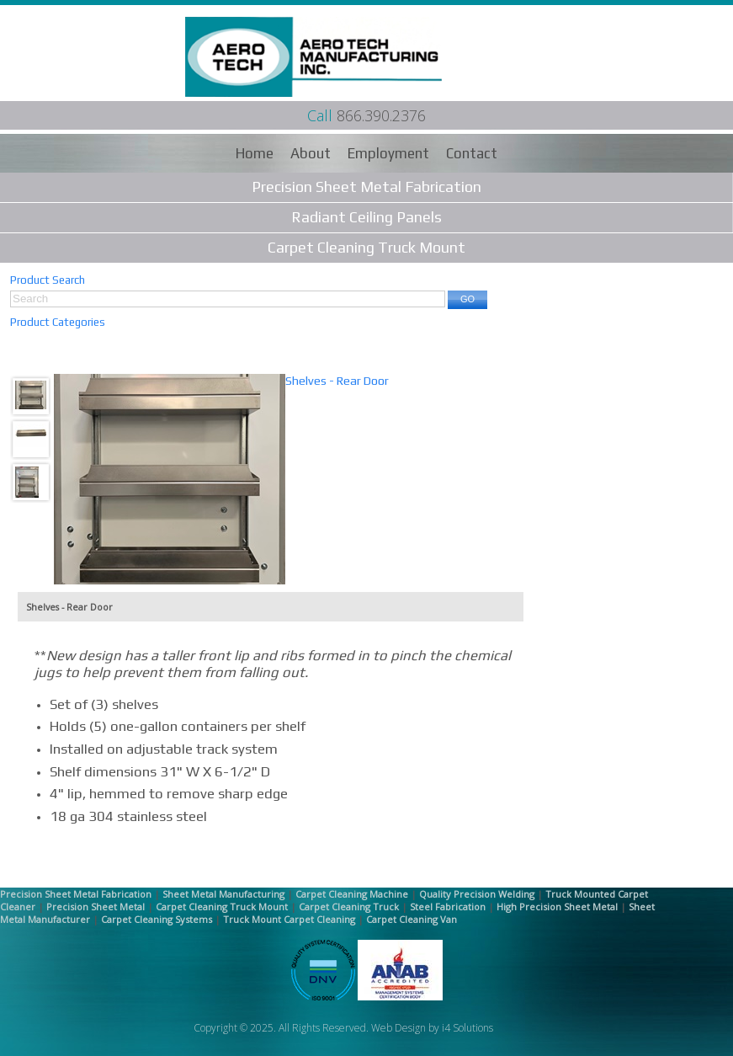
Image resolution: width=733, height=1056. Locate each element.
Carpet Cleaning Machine (351, 894)
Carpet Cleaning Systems (156, 919)
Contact (471, 153)
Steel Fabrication (448, 906)
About (310, 153)
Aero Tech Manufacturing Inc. (339, 57)
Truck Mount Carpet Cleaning (289, 919)
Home (255, 153)
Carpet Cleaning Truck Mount (366, 247)
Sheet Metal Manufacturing (223, 894)
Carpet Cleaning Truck (349, 906)
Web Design (398, 1028)
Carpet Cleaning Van (411, 919)
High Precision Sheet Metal (557, 906)
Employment (388, 153)
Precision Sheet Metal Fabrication (366, 186)
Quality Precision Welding (476, 894)
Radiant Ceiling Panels (366, 217)
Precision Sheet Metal (95, 906)
